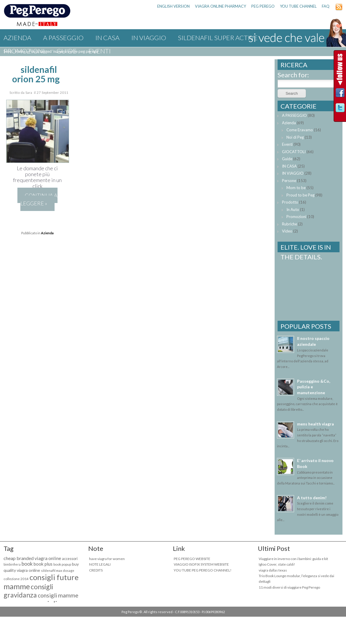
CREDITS (96, 570)
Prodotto (290, 202)
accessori (70, 558)
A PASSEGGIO (63, 38)
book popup (62, 564)
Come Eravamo (299, 129)
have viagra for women (107, 558)
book (27, 564)
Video (287, 231)
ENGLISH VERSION (173, 6)
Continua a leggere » (39, 199)
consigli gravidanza (28, 590)
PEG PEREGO (263, 6)
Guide (67, 51)
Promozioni (24, 51)
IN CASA (107, 38)
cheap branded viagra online (32, 558)
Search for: (293, 75)
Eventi (99, 51)
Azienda (17, 38)
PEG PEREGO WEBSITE (192, 558)
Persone (289, 180)
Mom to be (296, 187)
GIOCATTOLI (294, 151)
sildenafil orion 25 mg (36, 74)
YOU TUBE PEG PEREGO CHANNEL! (203, 570)
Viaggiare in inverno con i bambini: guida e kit (293, 558)
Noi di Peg (295, 137)
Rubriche (289, 224)
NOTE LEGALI (100, 564)
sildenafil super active (218, 38)
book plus (43, 564)
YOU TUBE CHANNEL (298, 6)
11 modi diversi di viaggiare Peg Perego (289, 587)
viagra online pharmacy (220, 6)
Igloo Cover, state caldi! (277, 564)
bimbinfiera (12, 564)
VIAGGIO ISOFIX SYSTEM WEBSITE (201, 564)
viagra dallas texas (273, 570)
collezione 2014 (16, 579)
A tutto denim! (312, 497)
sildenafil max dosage (57, 570)
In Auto (292, 209)
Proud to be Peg (300, 195)
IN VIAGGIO (148, 38)
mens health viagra (315, 423)
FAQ (325, 6)
